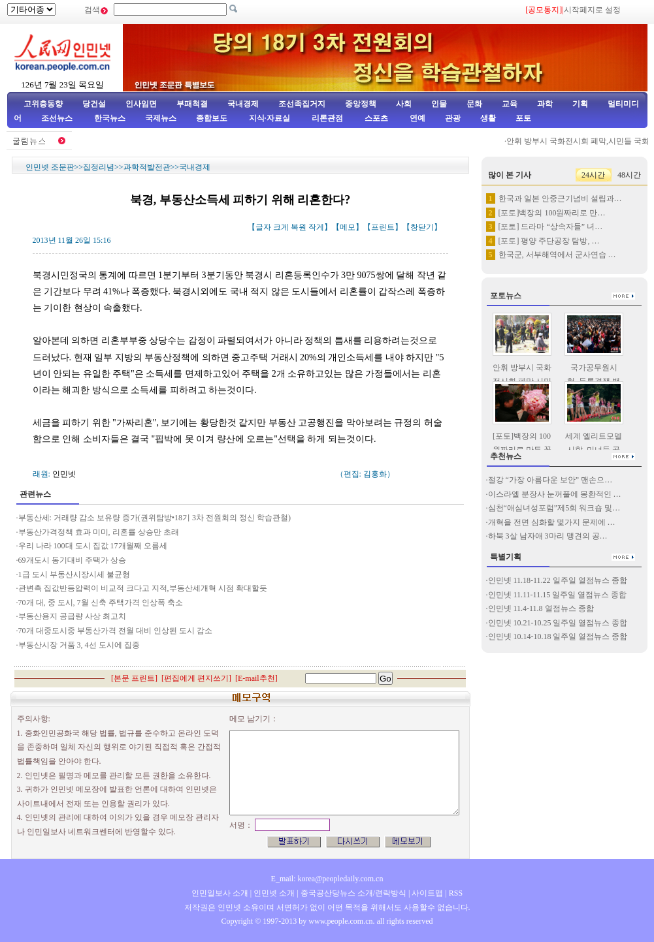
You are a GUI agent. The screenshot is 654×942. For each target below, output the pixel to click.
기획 (580, 103)
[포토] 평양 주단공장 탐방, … (549, 240)
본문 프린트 (134, 678)
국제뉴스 (160, 118)
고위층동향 (43, 103)
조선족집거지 (301, 103)
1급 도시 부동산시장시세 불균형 (74, 574)
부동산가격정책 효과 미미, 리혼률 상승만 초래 (98, 532)
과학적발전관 (147, 167)
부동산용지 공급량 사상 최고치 (72, 616)
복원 (298, 227)
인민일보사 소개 (219, 893)
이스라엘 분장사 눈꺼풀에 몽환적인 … (554, 494)
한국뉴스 (109, 118)
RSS (456, 893)
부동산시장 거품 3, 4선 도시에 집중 (79, 645)
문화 (474, 103)
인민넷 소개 (273, 893)
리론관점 (327, 118)
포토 (523, 118)
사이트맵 (427, 893)
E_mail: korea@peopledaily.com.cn (327, 878)
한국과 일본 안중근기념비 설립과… (560, 198)
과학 (545, 103)
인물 (439, 103)
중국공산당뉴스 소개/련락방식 (353, 893)
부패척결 (192, 103)
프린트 (383, 227)
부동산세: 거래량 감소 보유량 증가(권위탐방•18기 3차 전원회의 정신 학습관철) (154, 517)
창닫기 (422, 227)
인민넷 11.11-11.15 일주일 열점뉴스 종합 (557, 594)
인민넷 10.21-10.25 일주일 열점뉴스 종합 (558, 622)
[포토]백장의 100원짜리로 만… (552, 212)
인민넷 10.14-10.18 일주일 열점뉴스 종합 (558, 636)
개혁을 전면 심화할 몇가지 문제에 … (551, 522)
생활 (488, 118)
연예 (416, 118)
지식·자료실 (270, 118)
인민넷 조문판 (49, 167)
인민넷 (64, 474)
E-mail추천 (256, 678)
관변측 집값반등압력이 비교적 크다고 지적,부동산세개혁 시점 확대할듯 (142, 588)
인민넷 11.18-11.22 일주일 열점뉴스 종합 (557, 580)
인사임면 (141, 103)
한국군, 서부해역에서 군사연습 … (557, 254)
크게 (281, 227)
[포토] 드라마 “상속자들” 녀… (551, 226)
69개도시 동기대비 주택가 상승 (72, 560)
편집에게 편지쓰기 (196, 678)
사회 (404, 103)
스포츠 (375, 118)
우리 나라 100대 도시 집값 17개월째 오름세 (92, 545)
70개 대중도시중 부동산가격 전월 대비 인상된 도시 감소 (115, 630)
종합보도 (211, 118)
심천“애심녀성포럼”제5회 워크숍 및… (554, 507)
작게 (316, 227)
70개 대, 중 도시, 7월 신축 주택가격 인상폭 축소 (100, 602)
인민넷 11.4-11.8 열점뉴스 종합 (541, 608)
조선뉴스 (57, 118)
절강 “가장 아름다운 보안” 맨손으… (550, 479)
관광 (453, 118)
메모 (347, 227)
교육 (509, 103)
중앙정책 (360, 103)
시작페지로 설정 (592, 9)
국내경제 (243, 103)
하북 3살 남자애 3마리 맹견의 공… (548, 536)
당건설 (94, 103)
